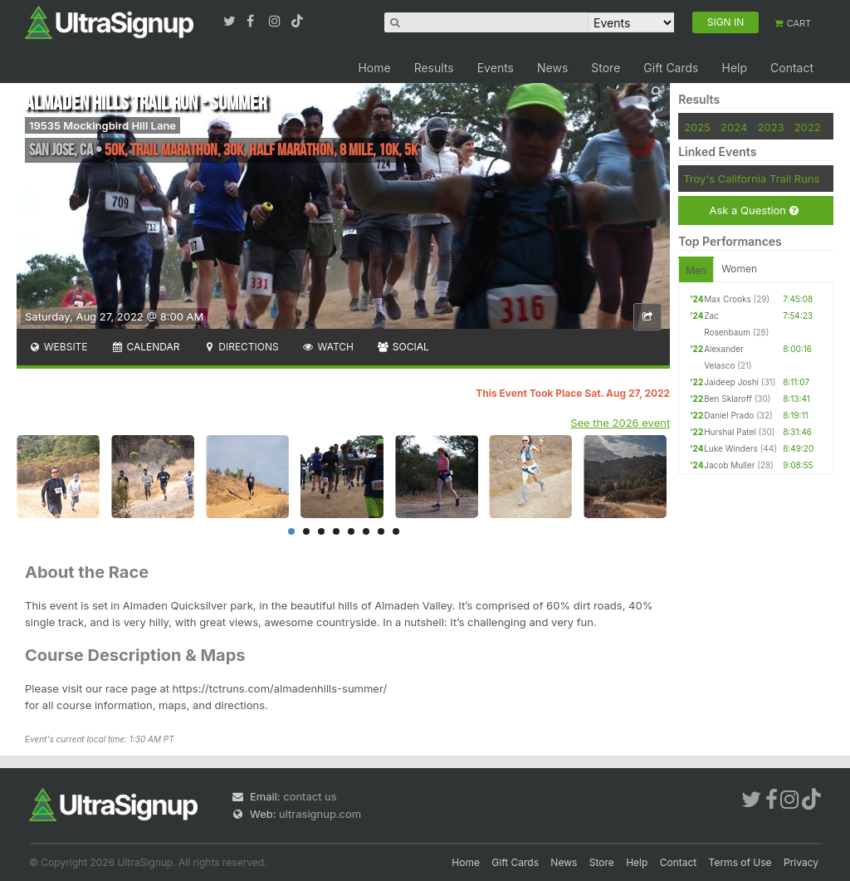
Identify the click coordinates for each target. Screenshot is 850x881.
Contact (791, 68)
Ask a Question (753, 210)
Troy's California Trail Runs (751, 178)
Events (495, 68)
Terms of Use (740, 862)
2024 (734, 127)
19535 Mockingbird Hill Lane (102, 125)
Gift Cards (670, 68)
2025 (697, 127)
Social (403, 346)
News (552, 68)
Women (739, 268)
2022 (807, 127)
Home (374, 68)
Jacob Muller (729, 465)
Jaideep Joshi (731, 382)
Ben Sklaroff (728, 399)
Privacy (801, 862)
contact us (309, 796)
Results (434, 68)
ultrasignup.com (320, 813)
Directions (240, 346)
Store (605, 68)
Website (58, 346)
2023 (771, 127)
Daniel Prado (729, 415)
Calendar (145, 346)
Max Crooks (727, 299)
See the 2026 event (620, 422)
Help (734, 68)
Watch (328, 346)
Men (696, 270)
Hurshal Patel (730, 432)
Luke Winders (731, 448)
